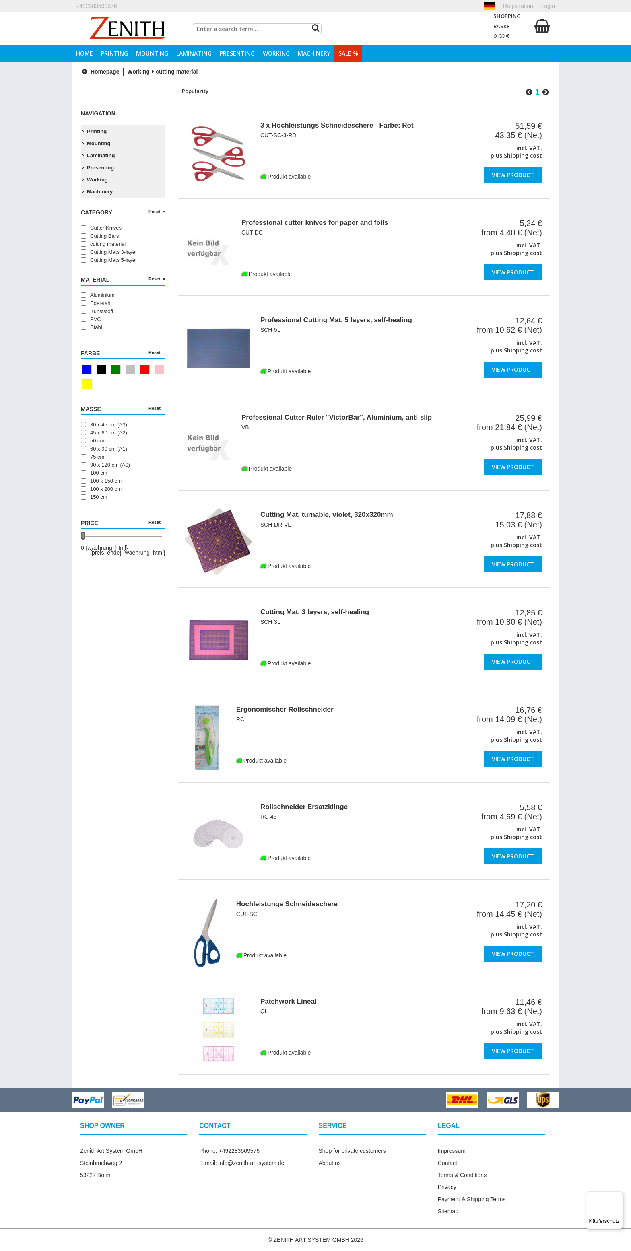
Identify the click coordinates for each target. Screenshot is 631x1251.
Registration (518, 6)
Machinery (314, 53)
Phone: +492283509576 (229, 1151)
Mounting (152, 53)
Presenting (237, 53)
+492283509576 (96, 6)
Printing (114, 53)
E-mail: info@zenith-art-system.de (241, 1163)
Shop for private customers (352, 1151)
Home (84, 53)
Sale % (348, 53)
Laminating (194, 53)
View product (513, 174)
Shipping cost (523, 155)
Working (276, 53)
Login (548, 6)
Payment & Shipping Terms (472, 1199)
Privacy (447, 1187)
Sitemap (448, 1211)
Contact (447, 1163)
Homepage (99, 71)
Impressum (452, 1151)
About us (330, 1163)
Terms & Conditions (462, 1175)
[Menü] (618, 1196)
